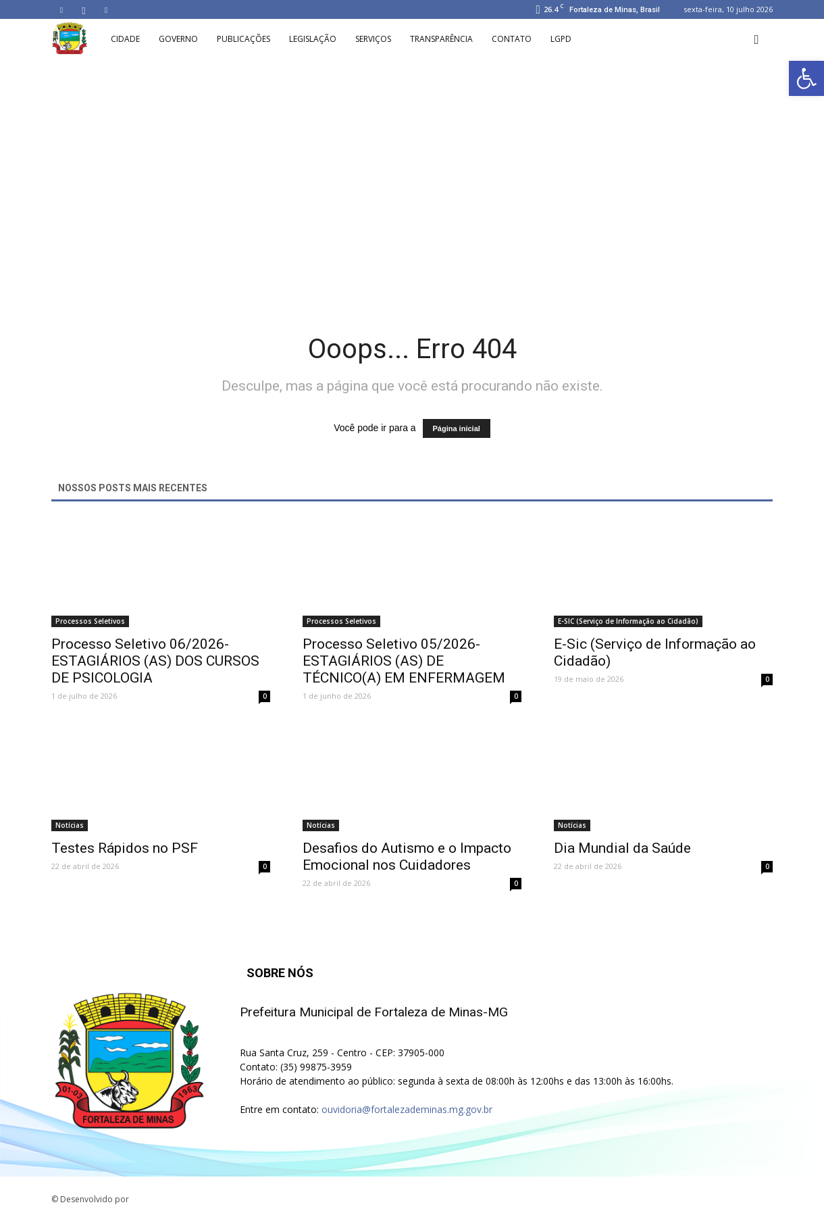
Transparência (441, 39)
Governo (178, 39)
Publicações (243, 39)
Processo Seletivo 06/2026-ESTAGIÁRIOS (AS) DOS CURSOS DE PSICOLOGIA (155, 661)
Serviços (373, 39)
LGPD (560, 39)
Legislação (312, 39)
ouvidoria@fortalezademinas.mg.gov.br (406, 1109)
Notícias (69, 825)
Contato (512, 39)
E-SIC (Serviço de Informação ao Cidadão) (628, 621)
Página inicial (456, 428)
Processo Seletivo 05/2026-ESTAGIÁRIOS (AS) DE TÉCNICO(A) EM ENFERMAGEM (404, 661)
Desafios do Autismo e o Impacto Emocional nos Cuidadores (407, 856)
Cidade (125, 39)
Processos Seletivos (90, 621)
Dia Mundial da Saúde (622, 848)
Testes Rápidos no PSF (124, 848)
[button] (756, 39)
